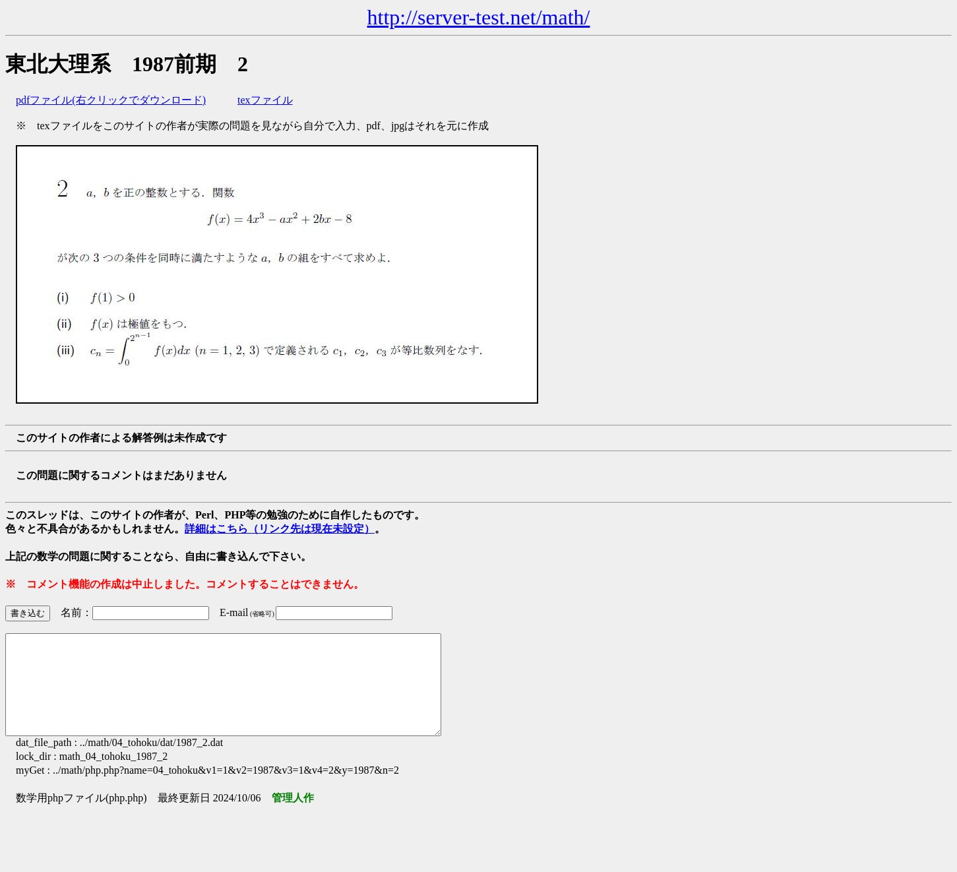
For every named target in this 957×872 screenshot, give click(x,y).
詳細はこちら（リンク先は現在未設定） (280, 528)
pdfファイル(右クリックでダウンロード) (111, 100)
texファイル (265, 100)
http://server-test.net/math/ (478, 17)
